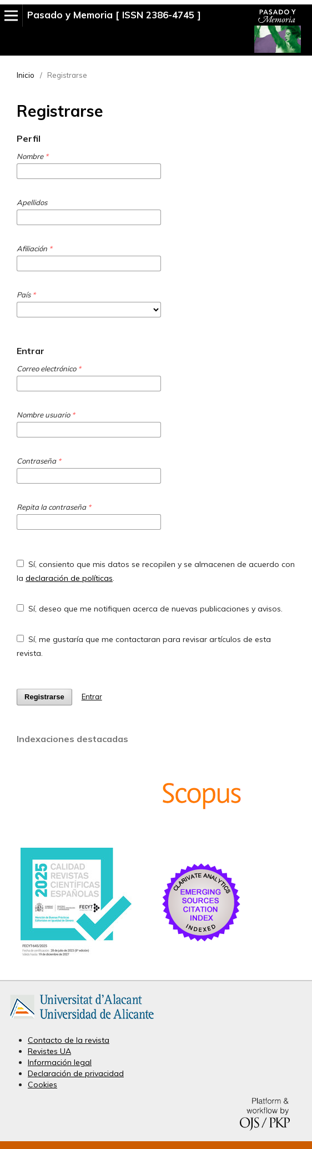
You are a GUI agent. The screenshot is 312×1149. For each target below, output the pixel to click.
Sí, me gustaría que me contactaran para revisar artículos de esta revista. (144, 646)
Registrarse (44, 697)
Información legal (60, 1062)
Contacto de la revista (68, 1040)
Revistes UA (49, 1051)
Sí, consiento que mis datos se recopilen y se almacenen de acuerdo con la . (156, 571)
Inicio (25, 75)
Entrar (92, 696)
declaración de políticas (69, 578)
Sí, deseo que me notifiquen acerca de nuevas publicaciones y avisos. (150, 609)
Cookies (42, 1085)
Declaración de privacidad (76, 1073)
